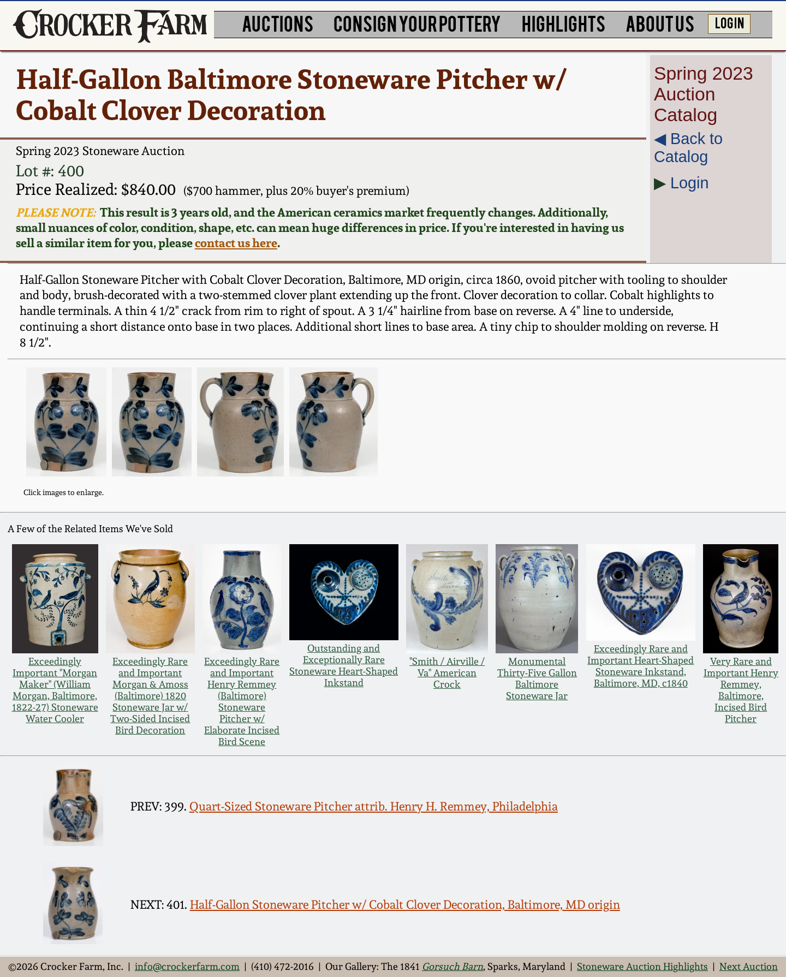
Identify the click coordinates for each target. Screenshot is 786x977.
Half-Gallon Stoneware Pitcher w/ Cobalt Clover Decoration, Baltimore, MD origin (405, 905)
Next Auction (748, 966)
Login (689, 183)
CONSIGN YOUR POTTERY (417, 22)
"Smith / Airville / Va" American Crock (447, 673)
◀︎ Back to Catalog (688, 147)
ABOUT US (660, 22)
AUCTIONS (277, 22)
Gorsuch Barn (452, 966)
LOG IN (729, 22)
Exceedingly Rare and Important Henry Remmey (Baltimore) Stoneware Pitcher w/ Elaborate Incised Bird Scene (241, 701)
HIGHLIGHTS (563, 22)
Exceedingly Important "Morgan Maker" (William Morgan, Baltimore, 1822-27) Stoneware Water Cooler (55, 690)
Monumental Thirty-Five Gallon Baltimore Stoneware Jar (537, 678)
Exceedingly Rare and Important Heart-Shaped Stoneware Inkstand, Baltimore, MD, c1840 (640, 666)
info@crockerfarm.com (187, 966)
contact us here (236, 243)
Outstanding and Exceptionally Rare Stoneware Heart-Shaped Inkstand (343, 665)
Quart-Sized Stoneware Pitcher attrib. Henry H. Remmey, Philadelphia (373, 806)
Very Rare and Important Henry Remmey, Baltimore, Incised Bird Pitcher (741, 690)
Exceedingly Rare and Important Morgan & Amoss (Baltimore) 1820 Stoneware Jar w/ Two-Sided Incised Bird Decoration (150, 696)
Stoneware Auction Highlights (642, 966)
